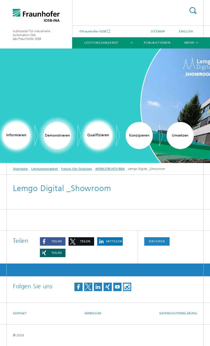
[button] (52, 241)
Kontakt (20, 313)
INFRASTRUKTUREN (110, 169)
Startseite (20, 169)
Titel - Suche (193, 10)
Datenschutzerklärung (178, 313)
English (186, 31)
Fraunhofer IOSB (94, 31)
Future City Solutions (76, 169)
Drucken (157, 241)
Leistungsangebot (101, 42)
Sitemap (158, 31)
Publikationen (157, 42)
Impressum (93, 313)
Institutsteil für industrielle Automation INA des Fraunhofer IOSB (31, 35)
